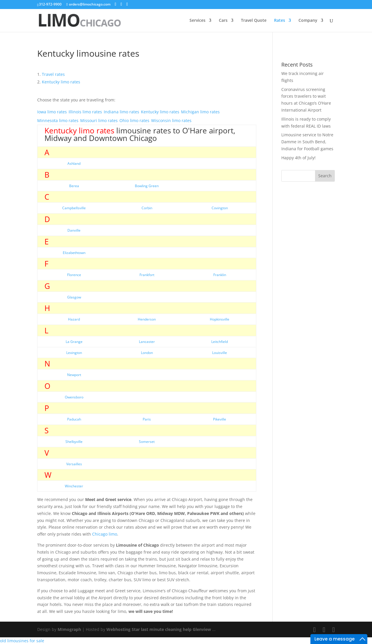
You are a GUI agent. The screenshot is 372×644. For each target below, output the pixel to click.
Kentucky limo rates (160, 112)
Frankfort (147, 274)
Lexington (74, 352)
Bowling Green (147, 185)
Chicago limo (104, 534)
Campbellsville (74, 207)
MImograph (69, 629)
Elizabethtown (74, 252)
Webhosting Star (123, 629)
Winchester (74, 486)
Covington (220, 207)
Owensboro (74, 397)
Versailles (74, 463)
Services (197, 20)
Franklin (219, 274)
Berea (74, 185)
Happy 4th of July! (298, 157)
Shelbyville (74, 441)
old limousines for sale (22, 640)
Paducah (74, 419)
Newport (74, 374)
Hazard (74, 319)
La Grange (74, 341)
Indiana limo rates (121, 112)
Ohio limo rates (134, 120)
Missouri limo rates (99, 120)
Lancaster (147, 341)
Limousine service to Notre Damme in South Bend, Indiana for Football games (307, 141)
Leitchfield (219, 341)
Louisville (219, 352)
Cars (223, 20)
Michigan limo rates (200, 112)
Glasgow (74, 297)
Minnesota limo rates (57, 120)
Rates (279, 20)
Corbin (147, 207)
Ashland (74, 163)
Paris (147, 419)
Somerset (147, 441)
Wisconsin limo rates (171, 120)
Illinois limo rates (85, 112)
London (147, 352)
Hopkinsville (219, 319)
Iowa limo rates (52, 112)
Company (307, 20)
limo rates (61, 82)
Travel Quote (254, 20)
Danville (74, 230)
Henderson (147, 319)
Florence (74, 274)
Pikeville (219, 419)
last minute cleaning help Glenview (176, 629)
